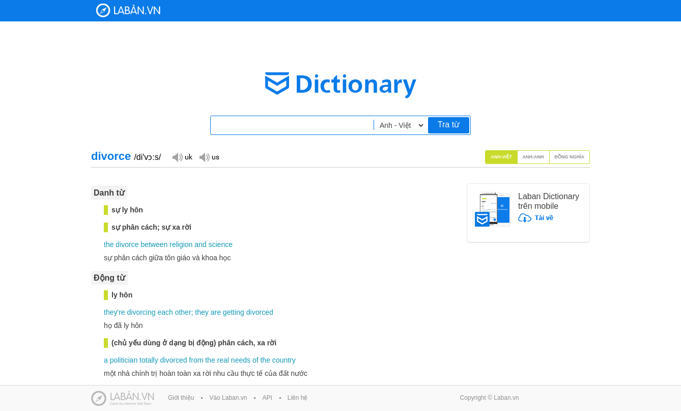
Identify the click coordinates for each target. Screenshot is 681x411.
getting (233, 312)
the (109, 244)
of (255, 360)
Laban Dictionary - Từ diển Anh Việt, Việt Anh (128, 10)
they (201, 312)
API (267, 397)
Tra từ (449, 124)
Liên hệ (298, 397)
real (223, 360)
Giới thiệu (181, 397)
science (221, 244)
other (183, 312)
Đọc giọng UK (182, 156)
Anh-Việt (501, 156)
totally (148, 360)
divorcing (141, 312)
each (165, 312)
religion (180, 244)
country (284, 360)
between (153, 244)
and (200, 244)
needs (240, 360)
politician (123, 360)
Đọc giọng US (209, 156)
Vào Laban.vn (228, 397)
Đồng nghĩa (570, 156)
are (216, 312)
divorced (259, 312)
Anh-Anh (533, 156)
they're (114, 312)
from (196, 360)
